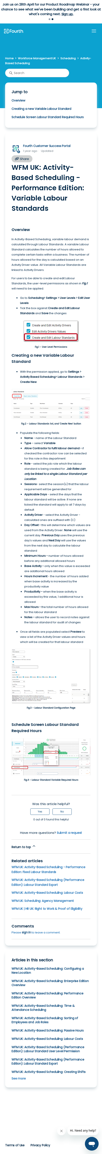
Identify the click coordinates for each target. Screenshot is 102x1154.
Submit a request (69, 833)
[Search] (37, 73)
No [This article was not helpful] (62, 811)
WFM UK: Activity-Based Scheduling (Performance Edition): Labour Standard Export (48, 1061)
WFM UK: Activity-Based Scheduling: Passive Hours (48, 1030)
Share (22, 159)
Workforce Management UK (37, 58)
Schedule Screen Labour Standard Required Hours (48, 117)
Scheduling (68, 58)
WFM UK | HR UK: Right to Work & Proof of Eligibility (47, 909)
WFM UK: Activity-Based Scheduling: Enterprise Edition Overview (50, 983)
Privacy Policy (40, 1145)
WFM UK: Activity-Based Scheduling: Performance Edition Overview (47, 995)
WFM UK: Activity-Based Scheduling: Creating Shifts (49, 1072)
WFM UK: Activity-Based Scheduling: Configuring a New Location (48, 971)
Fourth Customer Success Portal (46, 146)
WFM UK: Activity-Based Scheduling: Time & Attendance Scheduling (43, 1008)
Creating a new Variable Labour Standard (41, 109)
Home (9, 58)
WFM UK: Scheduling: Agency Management (43, 901)
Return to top (24, 846)
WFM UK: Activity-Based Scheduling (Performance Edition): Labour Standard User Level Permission (48, 1049)
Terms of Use (15, 1145)
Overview (19, 100)
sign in (26, 932)
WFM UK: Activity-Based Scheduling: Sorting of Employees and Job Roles (45, 1020)
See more (19, 1078)
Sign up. (67, 14)
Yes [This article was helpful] (40, 811)
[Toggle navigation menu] (93, 31)
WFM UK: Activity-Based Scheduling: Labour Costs (47, 893)
